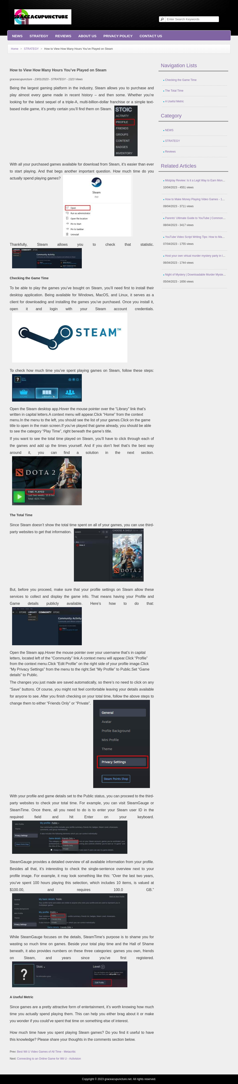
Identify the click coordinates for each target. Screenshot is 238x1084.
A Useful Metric (174, 101)
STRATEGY (39, 36)
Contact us (150, 36)
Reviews (63, 36)
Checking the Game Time (180, 80)
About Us (87, 36)
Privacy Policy (117, 36)
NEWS (17, 36)
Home (14, 48)
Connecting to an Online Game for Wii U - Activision (49, 1058)
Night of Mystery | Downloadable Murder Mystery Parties (200, 274)
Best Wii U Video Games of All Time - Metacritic (46, 1051)
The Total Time (174, 90)
